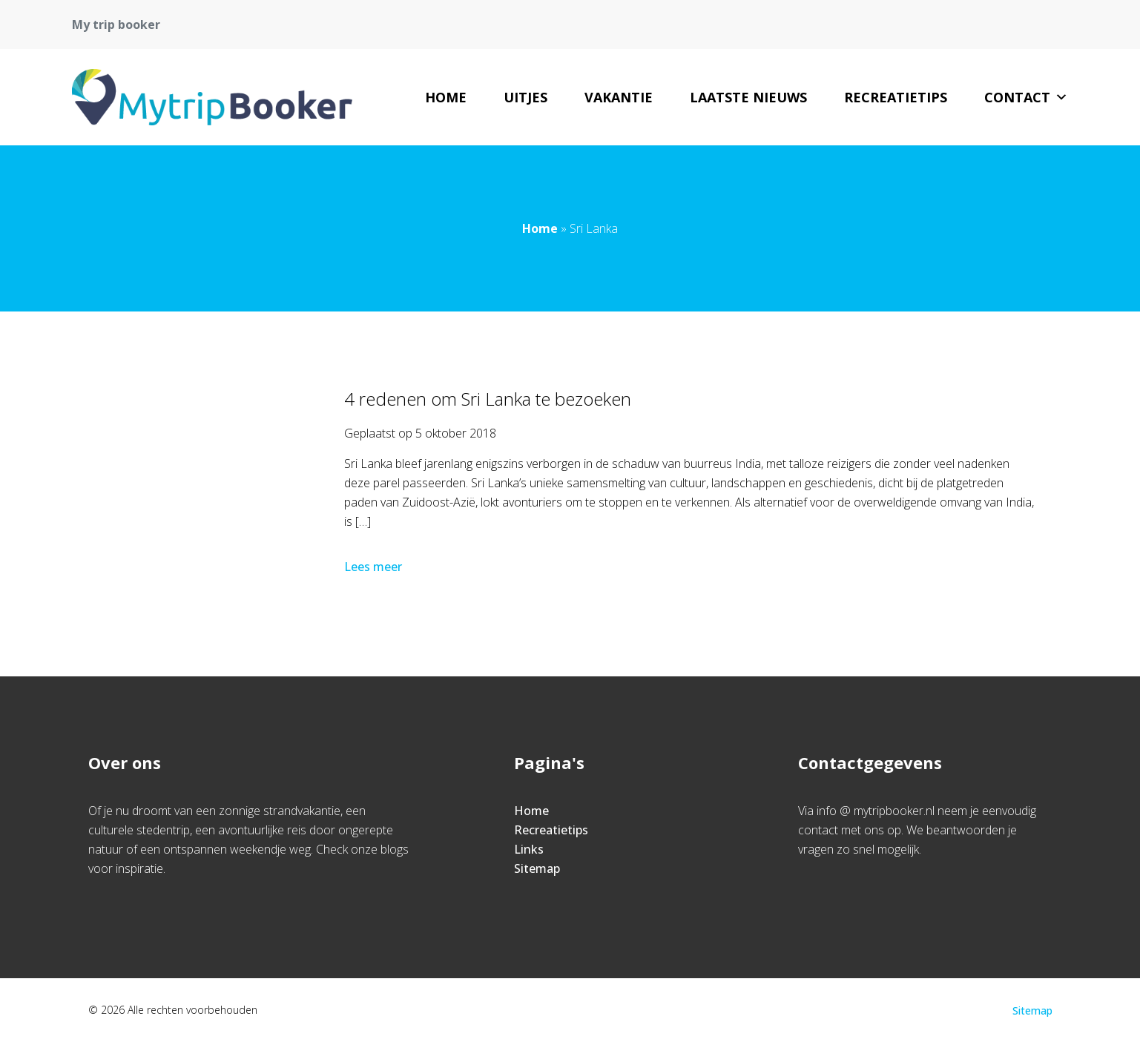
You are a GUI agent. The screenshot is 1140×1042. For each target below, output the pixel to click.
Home (446, 97)
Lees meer (374, 566)
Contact (1026, 97)
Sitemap (537, 868)
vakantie (618, 97)
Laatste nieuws (748, 97)
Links (529, 849)
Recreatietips (895, 97)
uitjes (525, 97)
